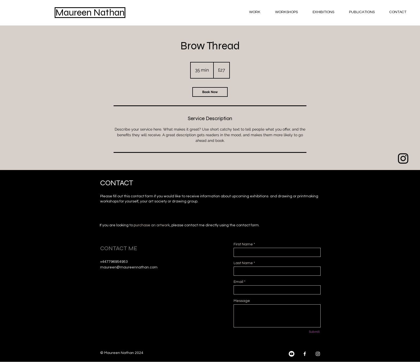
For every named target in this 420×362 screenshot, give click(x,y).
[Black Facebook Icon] (403, 178)
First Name (243, 244)
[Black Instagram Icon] (403, 158)
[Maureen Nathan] (90, 12)
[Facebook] (305, 354)
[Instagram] (318, 354)
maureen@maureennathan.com (129, 267)
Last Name (243, 263)
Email (238, 282)
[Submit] (314, 332)
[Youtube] (403, 198)
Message (242, 301)
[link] (210, 92)
